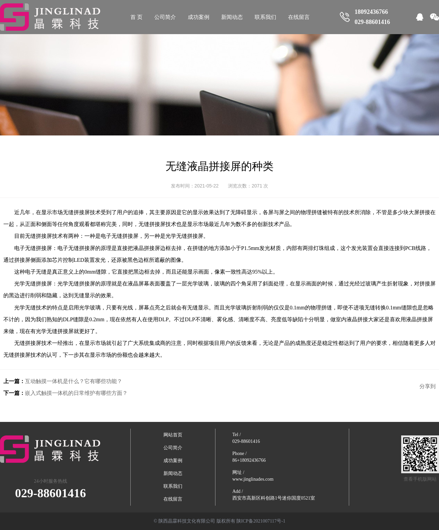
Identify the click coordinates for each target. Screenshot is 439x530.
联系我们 (265, 17)
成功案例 (198, 17)
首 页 (136, 17)
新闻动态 (232, 17)
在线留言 (299, 17)
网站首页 (172, 434)
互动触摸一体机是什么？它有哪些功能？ (73, 381)
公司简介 (165, 17)
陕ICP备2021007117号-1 (260, 521)
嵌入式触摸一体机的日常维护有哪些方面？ (76, 393)
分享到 (427, 386)
